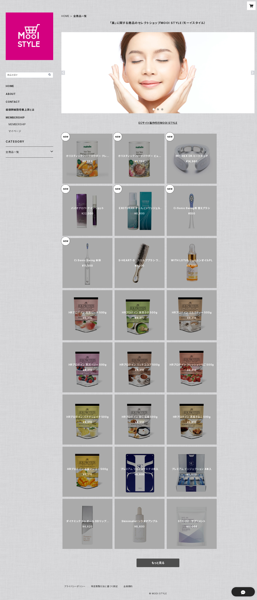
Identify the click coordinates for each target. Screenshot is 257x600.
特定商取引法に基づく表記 (104, 586)
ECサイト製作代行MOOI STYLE (157, 122)
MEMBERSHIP (17, 124)
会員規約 (128, 586)
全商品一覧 (12, 151)
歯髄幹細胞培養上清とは (20, 109)
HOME (65, 16)
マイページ (15, 131)
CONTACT (13, 101)
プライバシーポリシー (74, 586)
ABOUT (11, 93)
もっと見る (158, 563)
